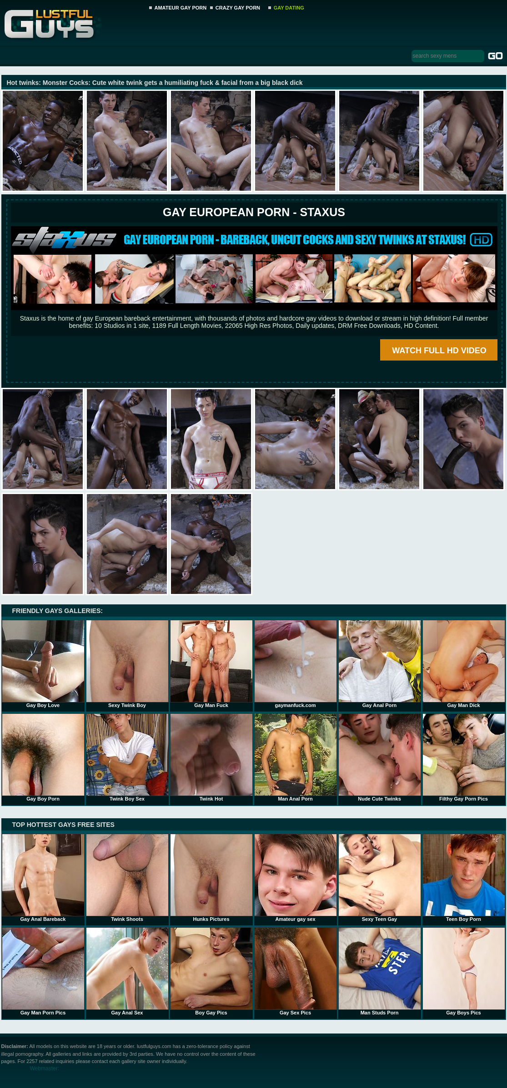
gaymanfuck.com (295, 664)
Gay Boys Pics (463, 971)
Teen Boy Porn (463, 878)
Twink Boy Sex (127, 757)
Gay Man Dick (463, 664)
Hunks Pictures (211, 878)
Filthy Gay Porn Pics (463, 757)
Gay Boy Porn (43, 757)
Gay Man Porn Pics (43, 971)
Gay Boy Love (43, 664)
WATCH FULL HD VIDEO (439, 350)
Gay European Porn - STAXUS (254, 212)
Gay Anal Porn (379, 664)
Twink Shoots (127, 878)
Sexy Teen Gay (379, 878)
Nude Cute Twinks (379, 757)
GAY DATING (289, 7)
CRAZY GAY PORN (238, 7)
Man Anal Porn (295, 757)
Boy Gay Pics (211, 971)
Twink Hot (211, 757)
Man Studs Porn (379, 971)
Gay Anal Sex (127, 971)
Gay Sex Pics (295, 971)
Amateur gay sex (295, 878)
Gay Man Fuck (211, 664)
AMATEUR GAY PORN (181, 7)
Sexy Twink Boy (127, 664)
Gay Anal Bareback (43, 878)
